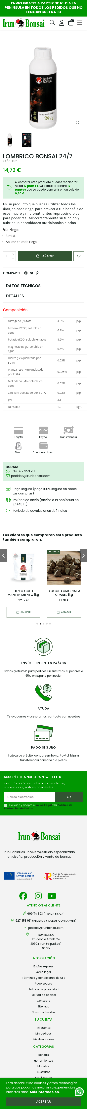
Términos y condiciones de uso (43, 978)
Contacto (43, 1001)
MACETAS (43, 1066)
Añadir (45, 256)
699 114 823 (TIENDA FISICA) (46, 914)
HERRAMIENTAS (43, 1061)
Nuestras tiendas (43, 1012)
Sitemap (43, 1006)
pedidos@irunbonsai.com (46, 928)
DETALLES (15, 296)
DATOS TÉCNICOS (23, 286)
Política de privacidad (44, 989)
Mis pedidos (43, 1034)
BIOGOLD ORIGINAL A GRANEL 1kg (64, 593)
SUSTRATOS (43, 1072)
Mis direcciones (43, 1039)
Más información (44, 1092)
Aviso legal (43, 972)
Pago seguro (43, 984)
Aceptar (43, 1101)
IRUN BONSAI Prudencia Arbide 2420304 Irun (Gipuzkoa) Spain (46, 941)
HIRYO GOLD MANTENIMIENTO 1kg (23, 593)
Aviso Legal (44, 805)
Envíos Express (43, 966)
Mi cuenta (44, 1028)
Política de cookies (44, 995)
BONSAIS (43, 1055)
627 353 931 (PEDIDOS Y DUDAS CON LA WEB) (46, 921)
